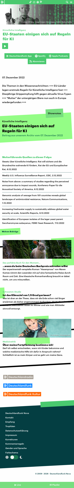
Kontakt (9, 417)
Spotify (40, 56)
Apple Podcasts (58, 56)
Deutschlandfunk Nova (17, 413)
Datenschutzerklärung (16, 430)
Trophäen (10, 426)
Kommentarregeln (14, 443)
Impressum (11, 435)
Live (19, 484)
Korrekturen (11, 439)
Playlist (56, 484)
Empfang (10, 421)
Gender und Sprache (16, 448)
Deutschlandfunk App (19, 56)
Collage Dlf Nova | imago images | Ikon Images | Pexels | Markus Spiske (47, 22)
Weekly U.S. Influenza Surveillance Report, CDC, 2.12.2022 (32, 175)
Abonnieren (37, 61)
